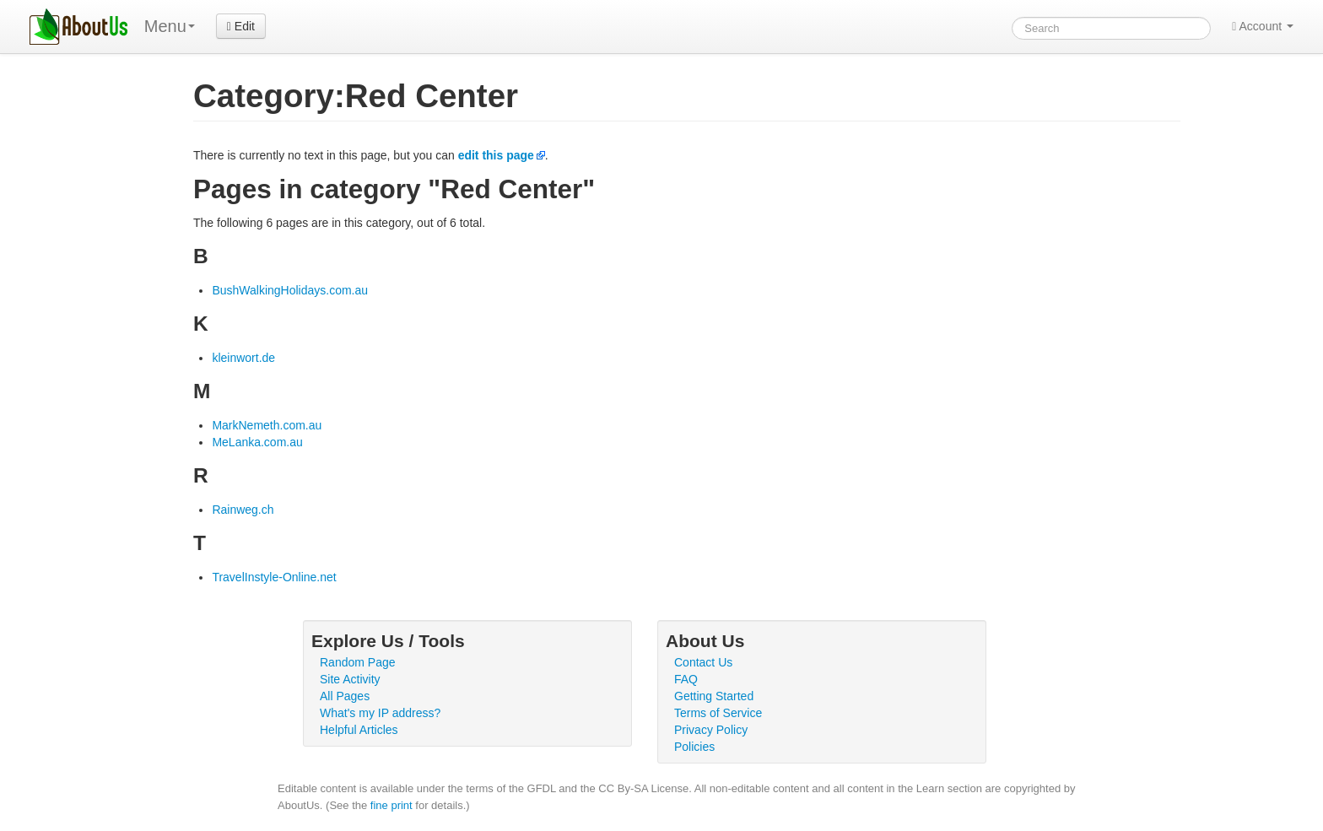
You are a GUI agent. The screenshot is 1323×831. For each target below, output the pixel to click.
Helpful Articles (359, 730)
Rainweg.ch (242, 509)
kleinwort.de (243, 357)
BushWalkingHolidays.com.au (290, 290)
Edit (241, 26)
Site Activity (350, 679)
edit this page (496, 155)
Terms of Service (718, 713)
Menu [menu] (169, 26)
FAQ (686, 679)
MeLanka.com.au (257, 442)
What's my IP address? (380, 713)
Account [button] (1262, 26)
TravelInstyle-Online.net (274, 577)
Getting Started (713, 696)
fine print (391, 805)
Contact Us (703, 662)
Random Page (358, 662)
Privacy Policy (711, 730)
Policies (694, 746)
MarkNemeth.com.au (266, 425)
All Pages (345, 696)
